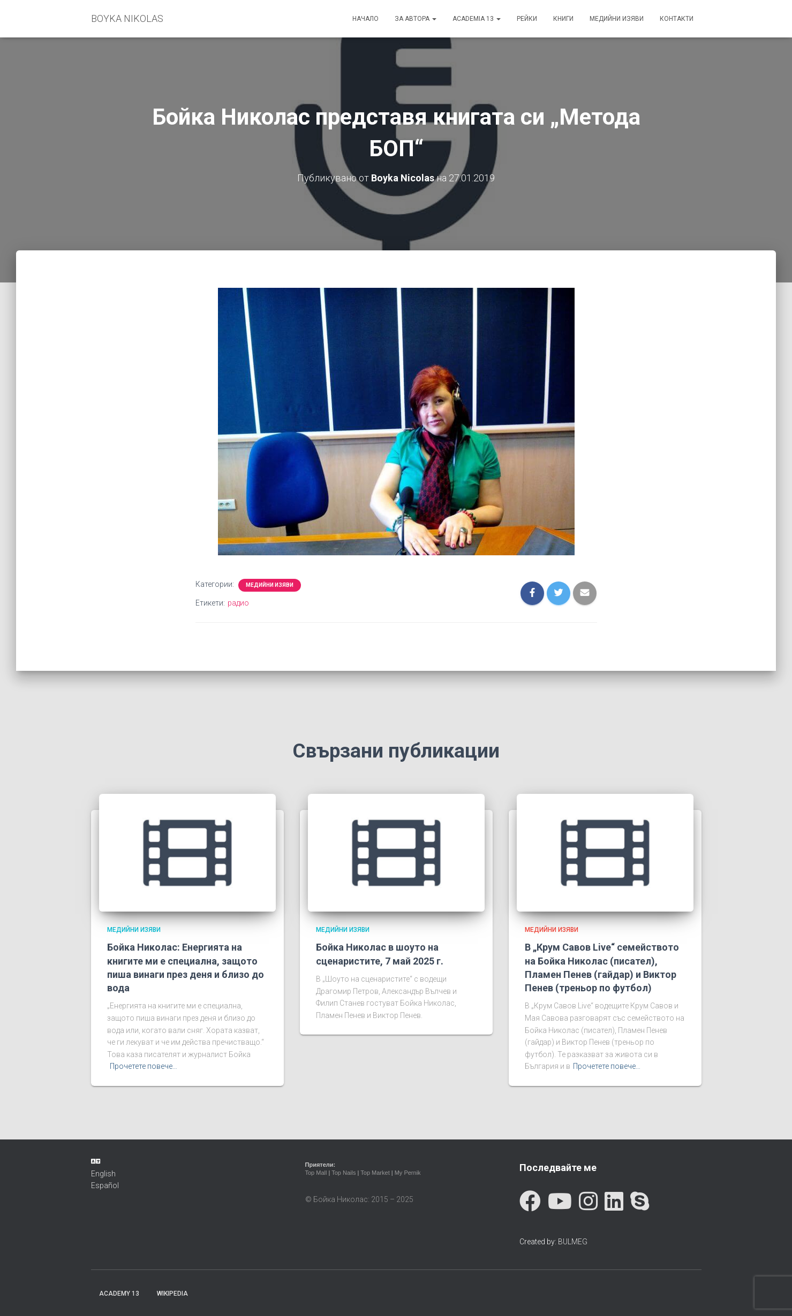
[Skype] (639, 1201)
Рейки (527, 18)
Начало (365, 18)
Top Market (374, 1172)
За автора (415, 18)
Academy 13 (119, 1293)
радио (238, 602)
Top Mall (316, 1172)
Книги (563, 18)
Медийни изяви (617, 18)
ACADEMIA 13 (476, 18)
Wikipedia (172, 1293)
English (103, 1173)
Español (105, 1185)
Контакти (676, 18)
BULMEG (572, 1241)
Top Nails (343, 1172)
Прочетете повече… (143, 1066)
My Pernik (408, 1172)
